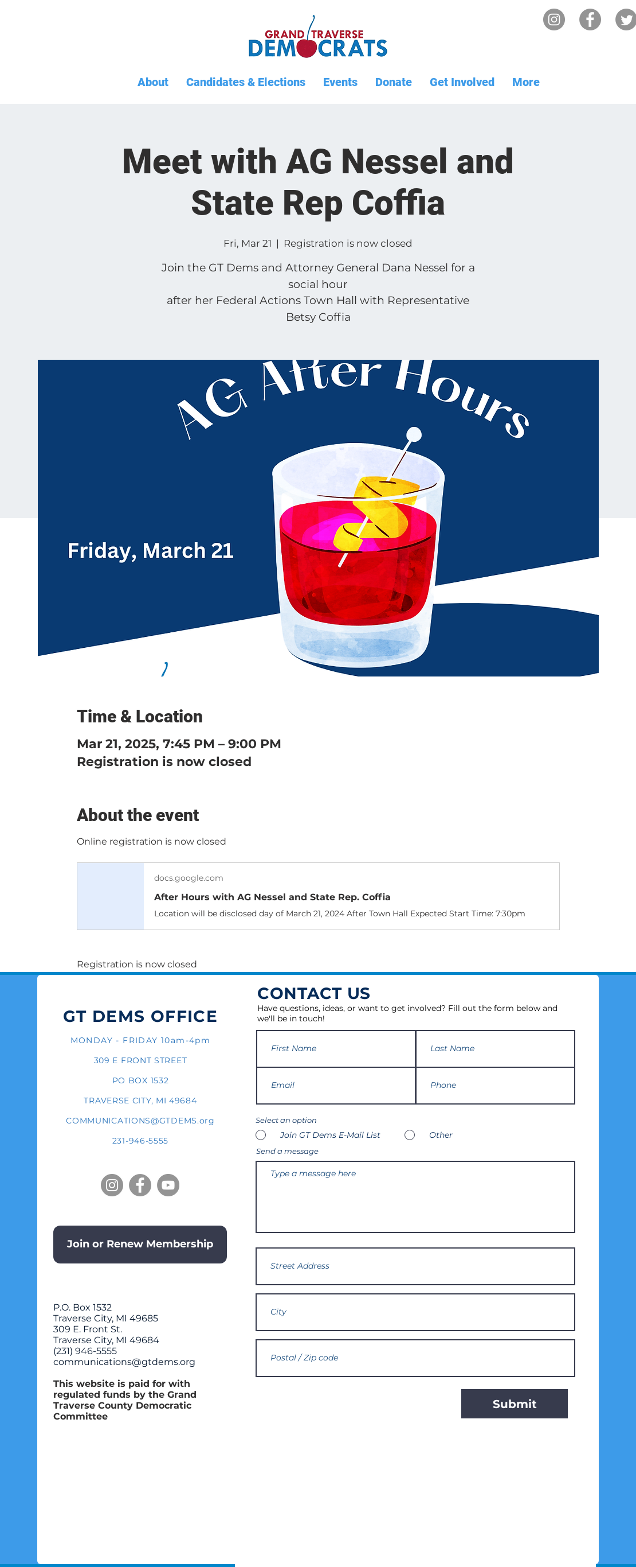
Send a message (287, 1151)
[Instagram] (554, 19)
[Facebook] (590, 19)
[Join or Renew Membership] (140, 1244)
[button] (152, 82)
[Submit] (514, 1403)
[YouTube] (168, 1185)
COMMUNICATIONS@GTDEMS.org (140, 1120)
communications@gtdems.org (124, 1361)
